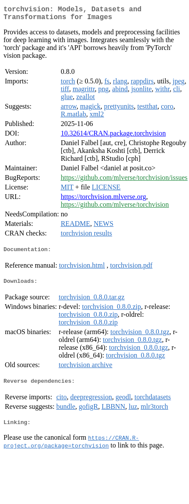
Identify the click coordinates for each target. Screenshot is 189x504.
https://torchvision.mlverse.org (103, 200)
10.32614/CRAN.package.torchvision (113, 136)
